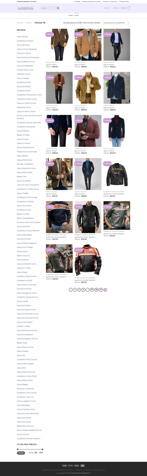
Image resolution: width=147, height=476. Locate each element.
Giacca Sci (21, 355)
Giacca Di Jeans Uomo (26, 310)
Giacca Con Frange (25, 247)
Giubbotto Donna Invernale (29, 123)
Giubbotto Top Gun (25, 397)
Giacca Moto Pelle (24, 172)
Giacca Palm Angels (25, 364)
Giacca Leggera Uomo (26, 401)
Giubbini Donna (23, 91)
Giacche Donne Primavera (28, 57)
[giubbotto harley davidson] (117, 174)
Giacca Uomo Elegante (27, 49)
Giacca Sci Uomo (24, 422)
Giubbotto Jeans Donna (27, 297)
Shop (76, 15)
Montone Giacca (24, 53)
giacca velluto (51, 65)
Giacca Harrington (24, 322)
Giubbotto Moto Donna (27, 359)
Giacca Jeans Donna (25, 147)
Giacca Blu (21, 368)
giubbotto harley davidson (114, 194)
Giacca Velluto (23, 434)
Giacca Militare (23, 131)
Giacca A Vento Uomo (26, 112)
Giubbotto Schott (24, 281)
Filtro (20, 453)
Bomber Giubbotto (25, 164)
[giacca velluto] (59, 45)
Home (70, 15)
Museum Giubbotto (25, 389)
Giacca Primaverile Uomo (27, 314)
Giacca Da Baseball (25, 66)
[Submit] (58, 8)
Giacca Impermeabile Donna (29, 430)
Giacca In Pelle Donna (26, 103)
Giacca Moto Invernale (26, 285)
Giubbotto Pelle (24, 82)
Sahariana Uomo (24, 107)
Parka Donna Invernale (27, 152)
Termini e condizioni (110, 1)
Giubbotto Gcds (24, 210)
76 (96, 290)
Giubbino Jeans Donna (26, 276)
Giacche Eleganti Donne (27, 339)
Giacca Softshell (24, 87)
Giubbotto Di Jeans (25, 41)
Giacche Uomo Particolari (28, 414)
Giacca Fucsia (22, 139)
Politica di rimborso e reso (91, 1)
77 (101, 290)
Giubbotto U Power (25, 202)
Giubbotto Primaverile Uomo (29, 95)
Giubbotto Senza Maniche (28, 231)
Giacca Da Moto (23, 226)
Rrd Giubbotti (23, 260)
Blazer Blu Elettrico (25, 426)
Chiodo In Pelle (23, 326)
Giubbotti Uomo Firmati (27, 197)
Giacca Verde (22, 301)
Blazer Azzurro (23, 256)
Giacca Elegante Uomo (27, 293)
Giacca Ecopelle (24, 181)
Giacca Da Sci (22, 251)
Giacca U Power (23, 143)
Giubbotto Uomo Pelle (27, 376)
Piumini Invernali (24, 289)
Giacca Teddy (22, 193)
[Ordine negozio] (116, 23)
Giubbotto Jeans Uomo (27, 99)
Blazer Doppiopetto (25, 218)
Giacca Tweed (23, 78)
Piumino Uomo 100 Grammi (28, 222)
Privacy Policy (124, 1)
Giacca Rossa (22, 37)
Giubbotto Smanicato (26, 127)
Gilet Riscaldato (23, 405)
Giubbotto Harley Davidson (28, 439)
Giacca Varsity (22, 351)
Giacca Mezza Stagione (27, 243)
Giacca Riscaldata (24, 235)
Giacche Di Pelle (24, 239)
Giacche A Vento (24, 306)
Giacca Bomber (23, 45)
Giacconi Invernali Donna (27, 318)
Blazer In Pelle (23, 214)
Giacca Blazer (22, 156)
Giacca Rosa (22, 272)
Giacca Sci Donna (24, 206)
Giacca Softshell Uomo (26, 264)
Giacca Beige (22, 384)
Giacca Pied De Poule (26, 372)
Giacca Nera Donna (25, 347)
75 (92, 290)
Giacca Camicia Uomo (26, 409)
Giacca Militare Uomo (26, 62)
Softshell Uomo (23, 74)
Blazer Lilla (21, 177)
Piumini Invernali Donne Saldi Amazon (29, 117)
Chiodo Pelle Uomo (25, 70)
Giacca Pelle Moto (24, 160)
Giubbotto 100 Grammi (27, 393)
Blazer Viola (22, 343)
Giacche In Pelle (24, 268)
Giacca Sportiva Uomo (26, 168)
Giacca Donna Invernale (27, 330)
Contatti (77, 1)
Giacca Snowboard (25, 335)
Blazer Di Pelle (23, 135)
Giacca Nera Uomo (25, 380)
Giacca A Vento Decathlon (28, 185)
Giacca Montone (24, 418)
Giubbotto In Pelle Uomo (28, 189)
